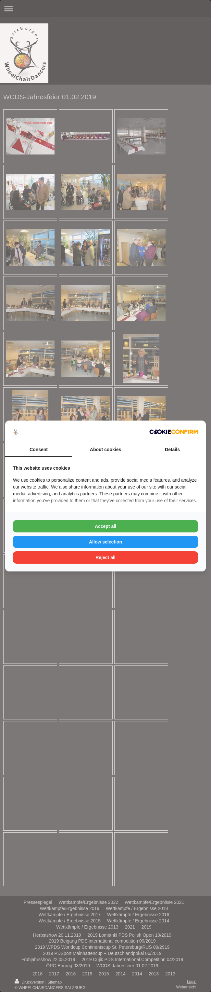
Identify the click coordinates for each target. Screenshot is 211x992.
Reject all (105, 557)
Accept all (105, 526)
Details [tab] (172, 449)
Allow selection (105, 541)
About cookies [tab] (105, 449)
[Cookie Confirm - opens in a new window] (173, 431)
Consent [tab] (39, 449)
